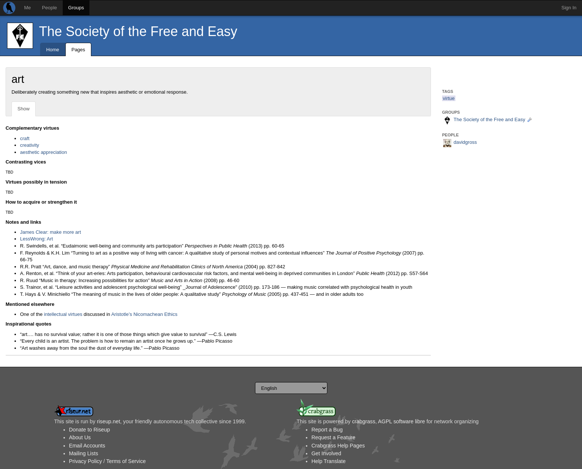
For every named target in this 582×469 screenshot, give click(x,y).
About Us (80, 437)
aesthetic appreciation (43, 152)
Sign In (569, 7)
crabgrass (363, 421)
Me (27, 7)
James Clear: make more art (50, 232)
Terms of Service (126, 461)
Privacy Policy (85, 461)
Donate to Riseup (89, 430)
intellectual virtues (63, 314)
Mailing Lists (83, 453)
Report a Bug (327, 430)
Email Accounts (87, 446)
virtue (449, 98)
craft (24, 138)
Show (23, 108)
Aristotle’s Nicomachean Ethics (144, 314)
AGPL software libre (401, 421)
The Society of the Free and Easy (138, 31)
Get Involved (326, 453)
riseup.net (108, 421)
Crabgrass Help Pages (338, 446)
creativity (29, 145)
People (49, 7)
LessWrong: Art (36, 239)
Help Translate (328, 461)
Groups (76, 7)
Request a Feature (333, 437)
